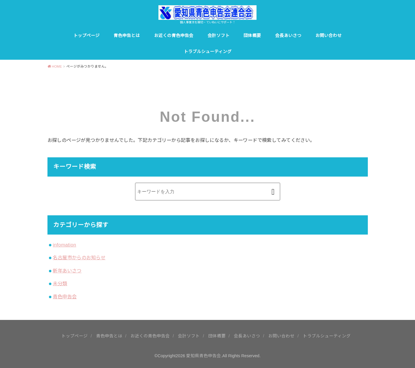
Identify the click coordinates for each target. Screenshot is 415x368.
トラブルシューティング (208, 51)
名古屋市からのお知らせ (79, 257)
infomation (64, 244)
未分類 (60, 283)
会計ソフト (218, 35)
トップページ (86, 35)
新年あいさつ (67, 270)
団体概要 (252, 35)
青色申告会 (65, 296)
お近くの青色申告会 (173, 35)
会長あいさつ (288, 35)
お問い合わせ (328, 35)
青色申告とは (127, 35)
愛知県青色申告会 (203, 355)
